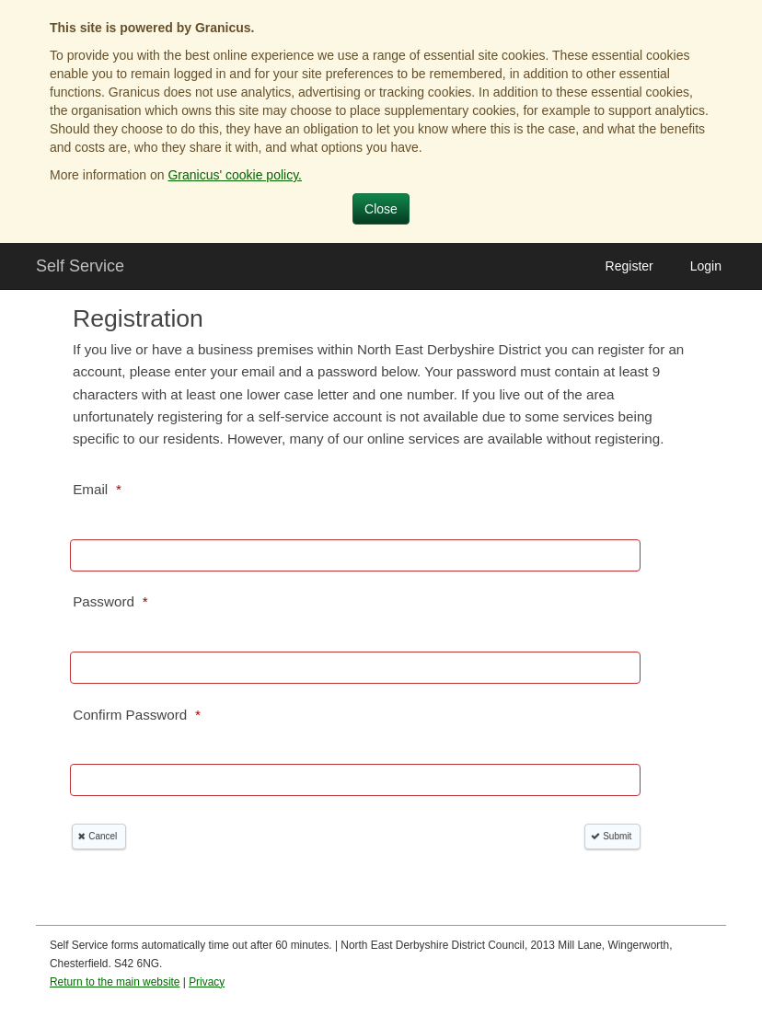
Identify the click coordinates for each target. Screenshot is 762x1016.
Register (629, 266)
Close (381, 209)
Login (706, 266)
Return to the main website (114, 982)
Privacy (207, 982)
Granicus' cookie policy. (234, 174)
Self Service (80, 266)
